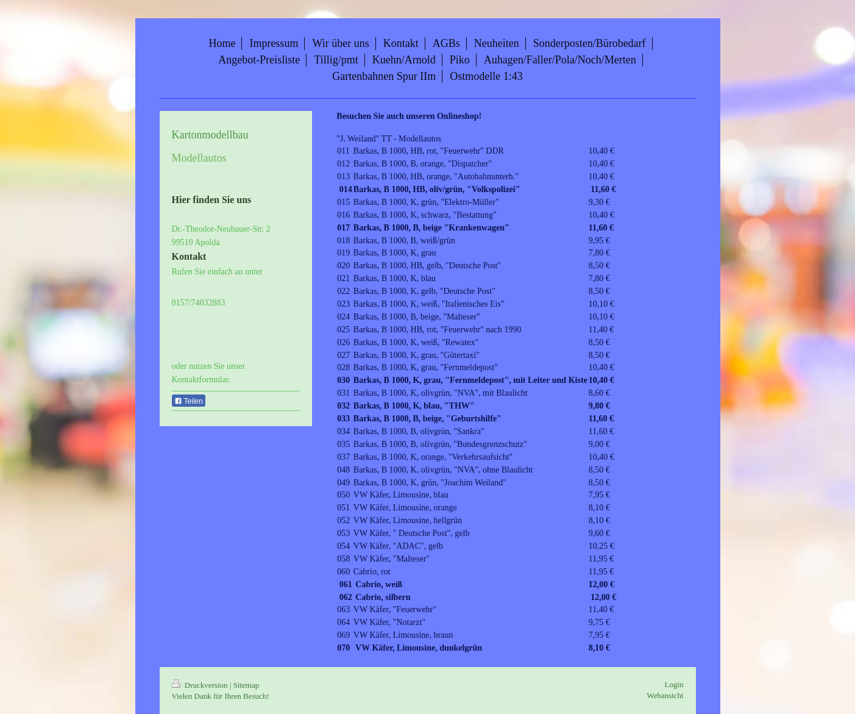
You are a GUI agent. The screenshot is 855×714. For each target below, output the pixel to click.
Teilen (188, 401)
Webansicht (665, 695)
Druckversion (201, 685)
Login (673, 684)
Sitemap (246, 685)
